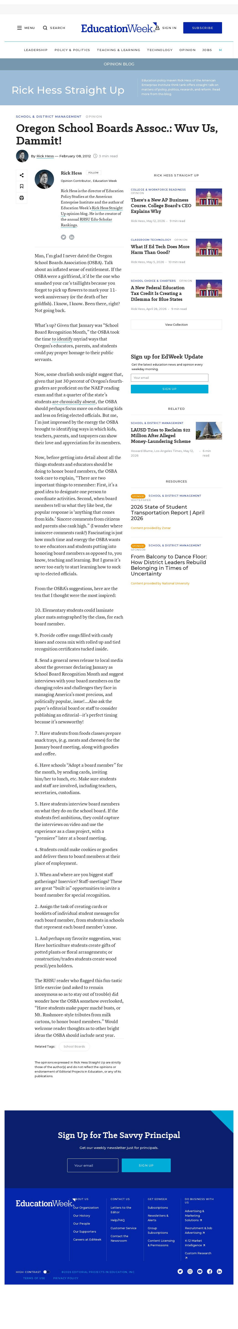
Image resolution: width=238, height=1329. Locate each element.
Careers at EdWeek (87, 1239)
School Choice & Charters (153, 280)
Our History (81, 1215)
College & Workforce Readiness (158, 189)
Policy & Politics (72, 50)
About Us (80, 1199)
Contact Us (120, 1199)
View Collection (176, 324)
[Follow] (93, 172)
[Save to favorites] (21, 186)
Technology (160, 50)
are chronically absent (74, 401)
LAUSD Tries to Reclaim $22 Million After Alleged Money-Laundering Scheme (161, 435)
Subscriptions (158, 1207)
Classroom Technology (151, 239)
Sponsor (138, 549)
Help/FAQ (118, 1220)
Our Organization (86, 1207)
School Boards (74, 1046)
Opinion (187, 50)
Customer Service (124, 1228)
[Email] (93, 1165)
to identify (62, 339)
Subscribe (202, 28)
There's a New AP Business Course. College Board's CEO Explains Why (161, 205)
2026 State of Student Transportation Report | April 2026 (167, 512)
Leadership (36, 50)
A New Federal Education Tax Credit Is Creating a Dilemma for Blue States (158, 293)
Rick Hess (45, 156)
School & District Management (49, 116)
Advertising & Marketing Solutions (194, 1215)
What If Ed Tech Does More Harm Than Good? (160, 249)
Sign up (146, 1165)
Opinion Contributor (76, 181)
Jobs (207, 50)
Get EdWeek (157, 1199)
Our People (81, 1223)
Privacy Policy (65, 1278)
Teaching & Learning (118, 50)
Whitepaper (141, 500)
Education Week (105, 181)
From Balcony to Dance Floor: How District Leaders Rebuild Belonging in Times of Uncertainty (169, 565)
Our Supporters (84, 1231)
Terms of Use (34, 1278)
